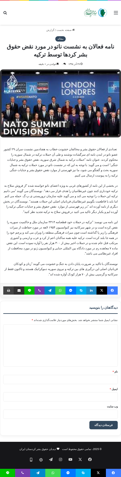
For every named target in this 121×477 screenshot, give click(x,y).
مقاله (60, 38)
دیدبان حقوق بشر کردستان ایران (37, 449)
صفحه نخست (65, 30)
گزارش (50, 30)
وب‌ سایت (112, 406)
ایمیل (114, 389)
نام (115, 371)
